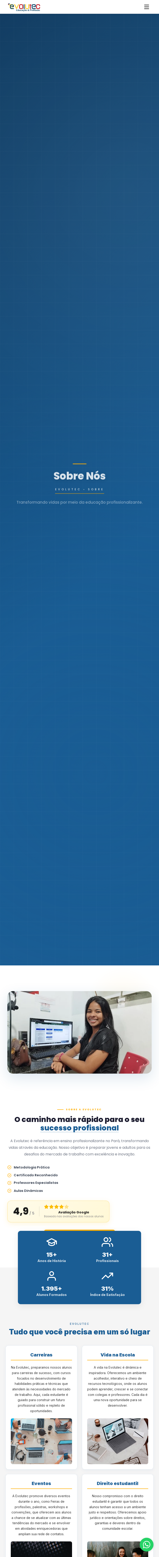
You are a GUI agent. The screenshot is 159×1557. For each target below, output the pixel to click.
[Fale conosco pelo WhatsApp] (146, 1544)
